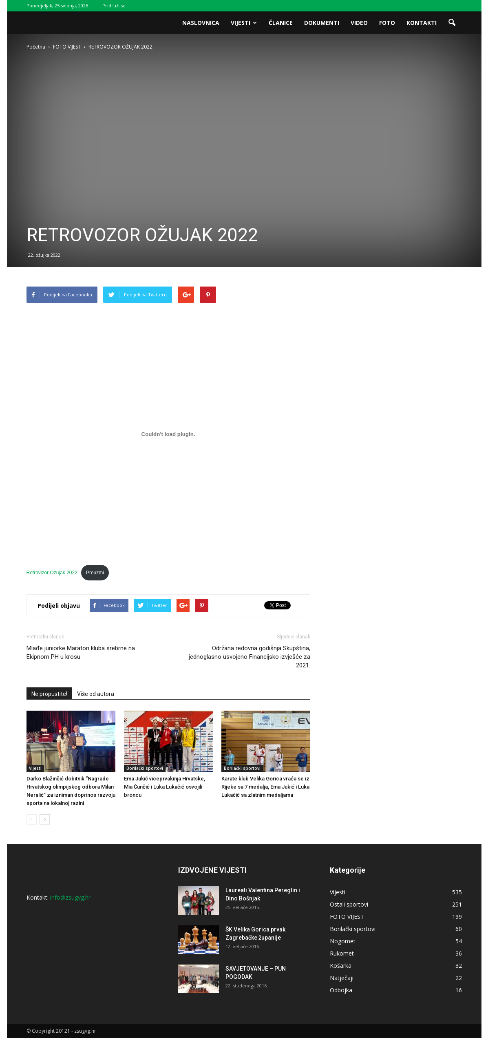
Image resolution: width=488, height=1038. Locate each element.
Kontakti (421, 23)
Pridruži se (114, 5)
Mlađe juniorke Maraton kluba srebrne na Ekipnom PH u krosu (80, 652)
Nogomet (343, 941)
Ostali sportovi (349, 904)
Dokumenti (321, 23)
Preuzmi (95, 573)
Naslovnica (200, 23)
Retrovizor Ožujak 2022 (51, 573)
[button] (452, 23)
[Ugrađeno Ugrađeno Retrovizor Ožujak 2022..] (168, 433)
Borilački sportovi (144, 768)
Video (359, 23)
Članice (281, 23)
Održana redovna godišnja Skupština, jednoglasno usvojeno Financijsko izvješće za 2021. (249, 657)
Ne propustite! (49, 694)
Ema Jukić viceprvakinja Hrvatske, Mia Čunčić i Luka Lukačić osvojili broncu (164, 787)
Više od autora (95, 694)
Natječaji (341, 978)
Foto (387, 23)
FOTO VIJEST (347, 916)
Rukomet (342, 953)
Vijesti (244, 23)
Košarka (340, 965)
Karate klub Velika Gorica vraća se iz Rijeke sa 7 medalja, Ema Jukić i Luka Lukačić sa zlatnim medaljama (265, 787)
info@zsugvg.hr (70, 897)
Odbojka (341, 990)
